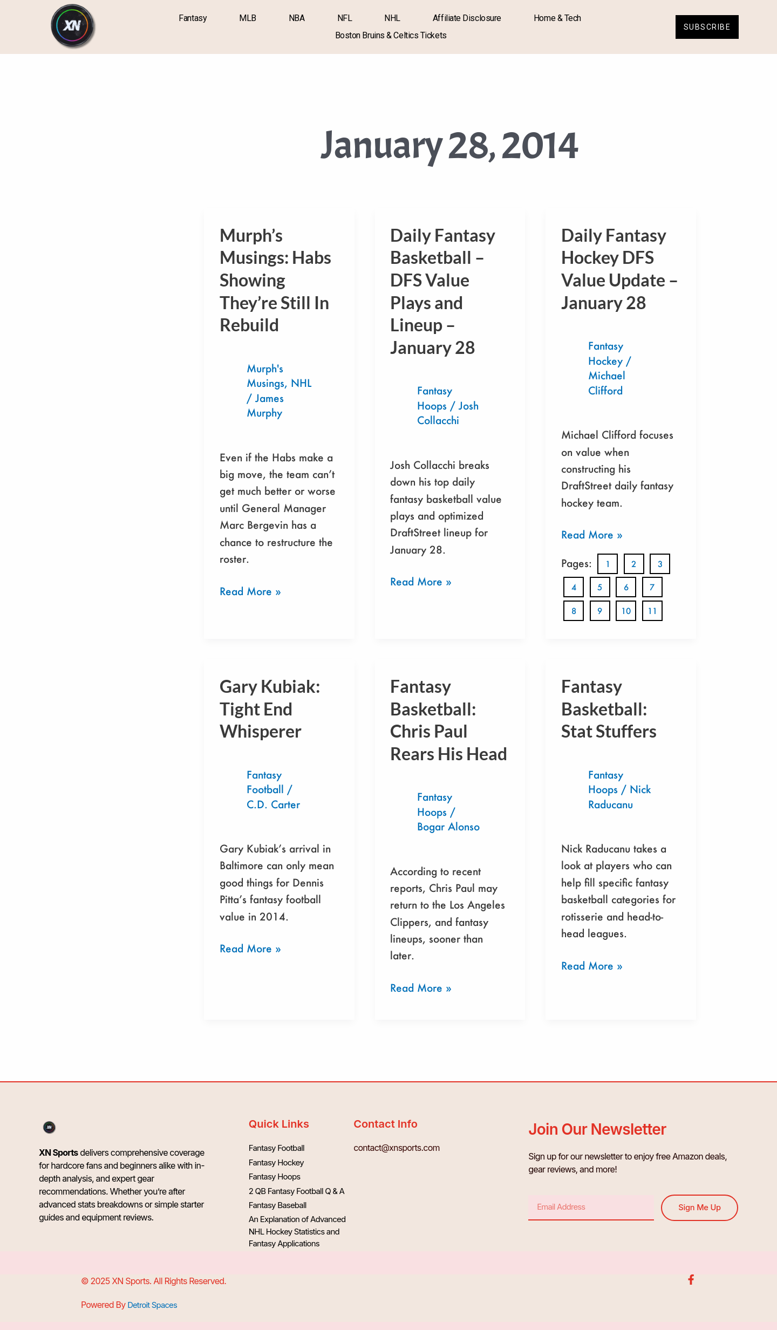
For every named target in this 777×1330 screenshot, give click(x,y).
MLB (244, 18)
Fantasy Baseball (280, 1198)
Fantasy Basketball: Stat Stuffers (609, 707)
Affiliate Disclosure (464, 18)
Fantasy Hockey (278, 1159)
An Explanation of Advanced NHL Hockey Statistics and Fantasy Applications (301, 1224)
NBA (293, 18)
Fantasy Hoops (276, 1172)
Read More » (250, 590)
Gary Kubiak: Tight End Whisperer (270, 707)
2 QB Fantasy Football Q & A (300, 1185)
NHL (389, 18)
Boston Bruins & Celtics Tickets (388, 35)
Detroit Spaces (154, 1297)
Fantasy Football (279, 1146)
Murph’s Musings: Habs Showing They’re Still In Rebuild (275, 279)
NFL (341, 18)
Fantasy (190, 18)
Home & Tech (554, 18)
